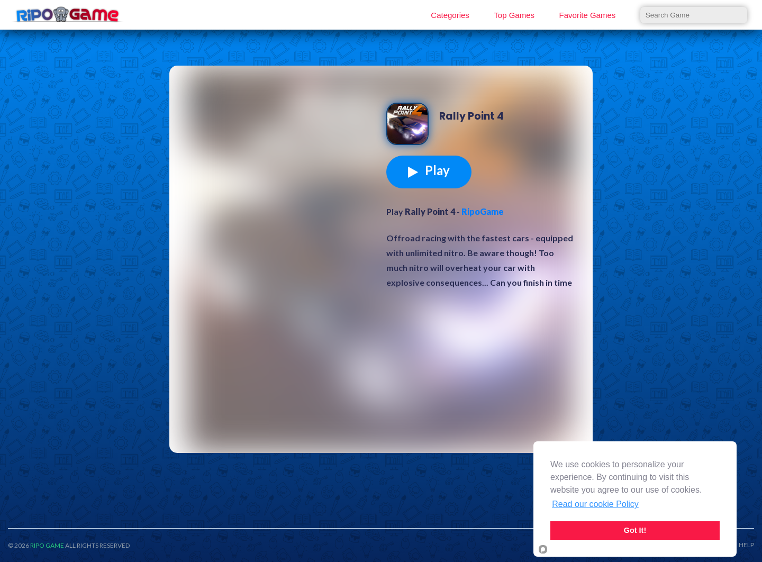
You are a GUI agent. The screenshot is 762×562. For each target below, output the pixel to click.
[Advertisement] (280, 155)
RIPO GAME (47, 545)
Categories (450, 15)
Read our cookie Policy (595, 504)
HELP (746, 545)
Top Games (514, 15)
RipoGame (482, 211)
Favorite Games (587, 15)
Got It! (635, 530)
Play (429, 170)
